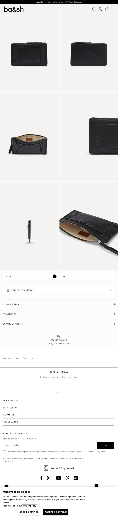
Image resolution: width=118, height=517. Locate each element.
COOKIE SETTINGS (28, 512)
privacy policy (41, 452)
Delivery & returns (12, 324)
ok (105, 445)
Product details (11, 304)
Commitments (9, 314)
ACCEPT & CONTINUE (56, 512)
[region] (59, 502)
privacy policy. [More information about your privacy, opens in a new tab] (29, 506)
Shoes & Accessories (11, 358)
